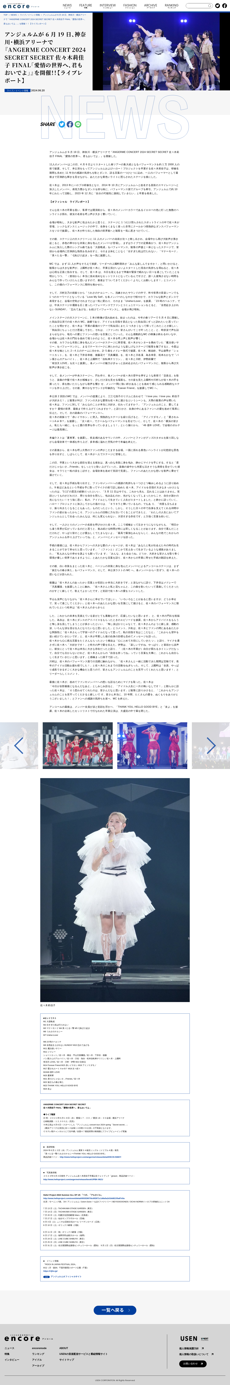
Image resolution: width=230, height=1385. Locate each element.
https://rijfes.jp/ (50, 1271)
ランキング (38, 1354)
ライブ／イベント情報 (30, 15)
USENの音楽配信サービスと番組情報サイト (83, 1354)
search (209, 5)
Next (207, 745)
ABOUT (63, 1348)
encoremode (39, 1348)
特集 (7, 1354)
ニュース (9, 1348)
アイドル (37, 1359)
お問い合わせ (190, 1363)
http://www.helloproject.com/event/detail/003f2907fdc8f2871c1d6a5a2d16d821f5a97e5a (84, 1198)
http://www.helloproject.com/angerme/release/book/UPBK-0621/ (73, 1179)
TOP (6, 15)
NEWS (14, 15)
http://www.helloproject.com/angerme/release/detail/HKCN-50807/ (90, 1157)
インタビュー (12, 1359)
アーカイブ (38, 1365)
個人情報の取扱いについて (193, 1354)
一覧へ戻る (113, 1310)
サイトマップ (66, 1359)
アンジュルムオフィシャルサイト (66, 1276)
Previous (22, 745)
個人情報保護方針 (189, 1348)
